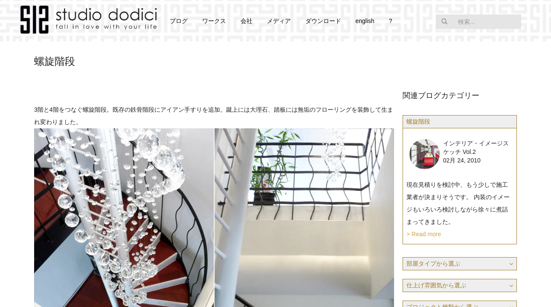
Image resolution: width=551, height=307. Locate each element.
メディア (279, 20)
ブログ (179, 20)
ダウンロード (323, 20)
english (364, 20)
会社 (246, 20)
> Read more (423, 234)
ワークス (214, 20)
